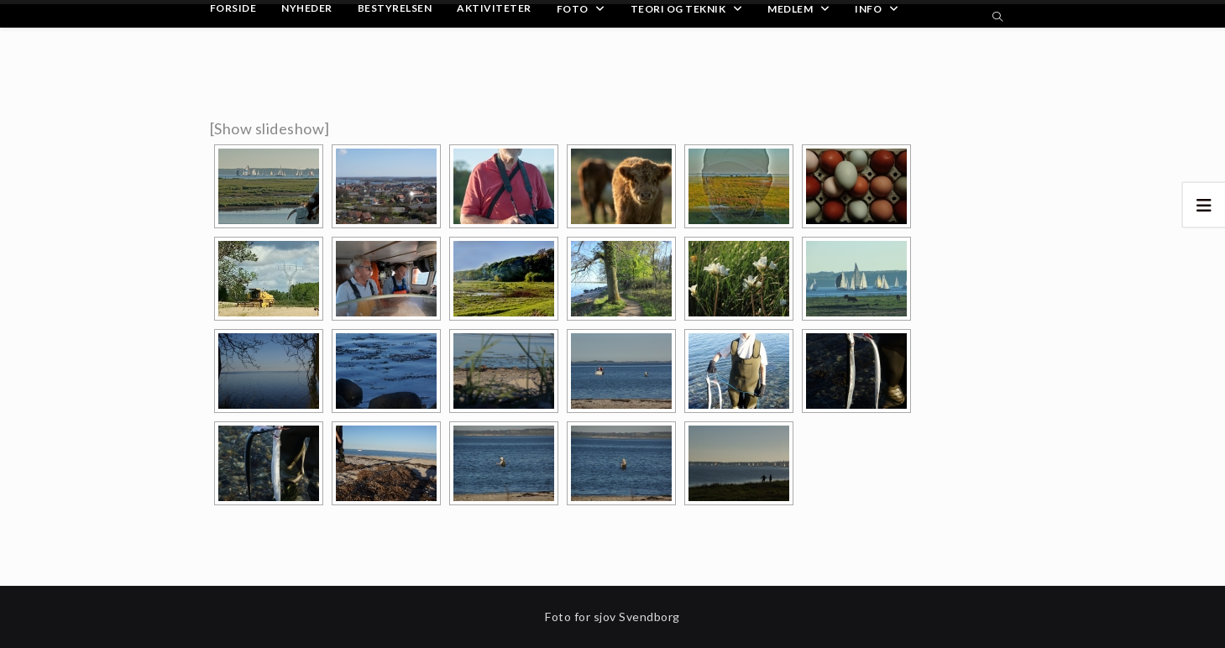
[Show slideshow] (270, 128)
